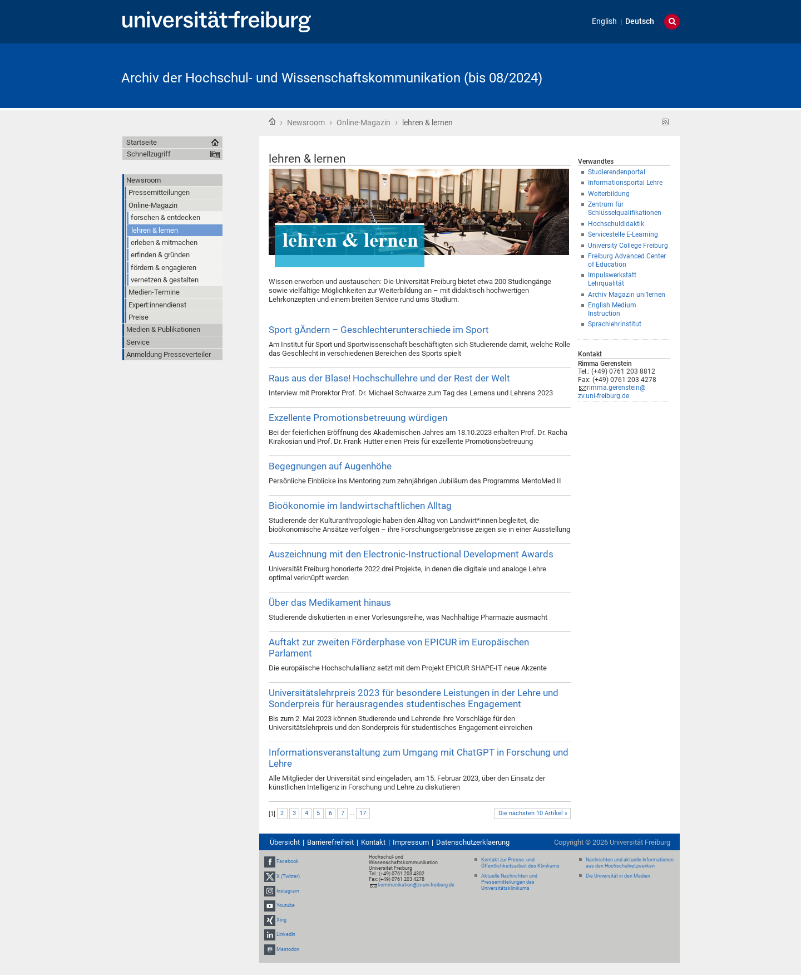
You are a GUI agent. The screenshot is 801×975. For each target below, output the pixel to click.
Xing (281, 920)
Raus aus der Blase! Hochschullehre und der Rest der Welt (389, 378)
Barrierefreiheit (330, 842)
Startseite (272, 121)
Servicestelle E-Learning (623, 234)
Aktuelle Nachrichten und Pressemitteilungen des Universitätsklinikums (509, 882)
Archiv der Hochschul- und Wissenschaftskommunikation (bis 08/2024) (331, 78)
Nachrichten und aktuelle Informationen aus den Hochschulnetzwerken (630, 863)
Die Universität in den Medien (618, 876)
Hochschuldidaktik (616, 224)
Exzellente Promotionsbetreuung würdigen (358, 417)
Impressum (411, 842)
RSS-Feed (665, 122)
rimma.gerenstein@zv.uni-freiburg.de (612, 392)
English (604, 21)
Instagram (287, 891)
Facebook (287, 861)
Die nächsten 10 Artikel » (532, 813)
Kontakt (373, 842)
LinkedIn (285, 935)
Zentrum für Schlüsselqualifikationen (624, 208)
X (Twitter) (288, 876)
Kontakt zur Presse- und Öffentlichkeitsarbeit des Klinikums (520, 863)
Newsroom (306, 122)
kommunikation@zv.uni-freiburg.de (416, 885)
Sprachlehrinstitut (614, 324)
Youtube (285, 905)
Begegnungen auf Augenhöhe (330, 466)
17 (362, 813)
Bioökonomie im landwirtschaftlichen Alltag (360, 505)
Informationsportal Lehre (625, 183)
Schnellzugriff (149, 154)
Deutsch (639, 21)
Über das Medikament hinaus (330, 602)
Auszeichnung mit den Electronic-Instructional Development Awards (411, 554)
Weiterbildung (609, 194)
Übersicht (285, 842)
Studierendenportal (616, 172)
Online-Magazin (363, 122)
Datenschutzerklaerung (473, 842)
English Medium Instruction (612, 309)
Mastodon (287, 949)
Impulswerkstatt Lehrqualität (612, 279)
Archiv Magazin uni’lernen (626, 294)
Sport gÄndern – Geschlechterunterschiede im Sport (379, 329)
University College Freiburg (628, 245)
